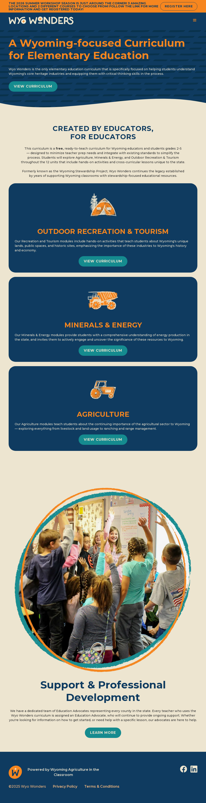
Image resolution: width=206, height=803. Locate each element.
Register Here (179, 6)
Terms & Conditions (101, 786)
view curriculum (33, 86)
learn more (103, 733)
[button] (194, 20)
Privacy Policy (65, 786)
